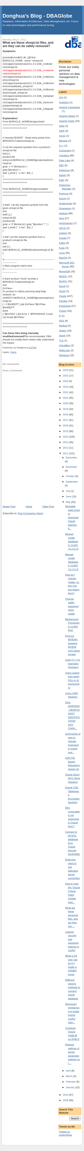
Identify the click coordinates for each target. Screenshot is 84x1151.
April (69, 1070)
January (70, 1087)
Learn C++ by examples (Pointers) (72, 663)
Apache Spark (67, 121)
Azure (62, 135)
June (69, 496)
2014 (66, 436)
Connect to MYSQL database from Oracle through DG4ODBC (72, 843)
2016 (66, 425)
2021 (66, 397)
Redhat (63, 325)
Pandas (63, 301)
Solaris (63, 330)
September (72, 481)
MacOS (63, 257)
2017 (66, 420)
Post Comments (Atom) (30, 513)
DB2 (61, 165)
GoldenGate (65, 203)
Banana (63, 140)
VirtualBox (64, 345)
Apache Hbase (67, 116)
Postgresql (65, 306)
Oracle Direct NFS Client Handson (72, 778)
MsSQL (63, 276)
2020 (66, 403)
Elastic (62, 175)
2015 (66, 431)
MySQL (63, 281)
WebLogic (64, 350)
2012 (66, 447)
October (70, 476)
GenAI (62, 198)
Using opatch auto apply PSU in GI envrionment (72, 680)
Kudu (62, 247)
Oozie (62, 291)
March (69, 1076)
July (68, 491)
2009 (66, 1100)
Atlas (62, 125)
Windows (64, 355)
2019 (66, 409)
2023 (66, 386)
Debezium (64, 170)
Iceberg (63, 233)
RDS (61, 320)
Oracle (13, 352)
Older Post (48, 506)
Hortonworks (66, 223)
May (68, 502)
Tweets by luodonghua (65, 1133)
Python (63, 310)
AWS (62, 130)
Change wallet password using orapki (72, 606)
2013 (66, 442)
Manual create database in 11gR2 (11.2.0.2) (72, 541)
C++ (61, 145)
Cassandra (65, 150)
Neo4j (62, 286)
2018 (66, 414)
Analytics (64, 102)
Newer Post (9, 506)
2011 (66, 453)
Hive (61, 218)
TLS (61, 340)
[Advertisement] (28, 479)
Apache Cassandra (69, 107)
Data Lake (64, 160)
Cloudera (64, 155)
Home (29, 506)
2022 (66, 392)
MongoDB (64, 271)
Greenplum (65, 208)
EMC (62, 180)
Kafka (62, 243)
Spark (62, 335)
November (71, 466)
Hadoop (63, 213)
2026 (66, 370)
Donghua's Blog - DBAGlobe (37, 16)
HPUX (62, 228)
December (71, 457)
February (71, 1081)
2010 (66, 1094)
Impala (62, 238)
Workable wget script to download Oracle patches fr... (72, 517)
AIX (61, 97)
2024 (66, 381)
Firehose (64, 193)
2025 (66, 375)
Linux (62, 252)
